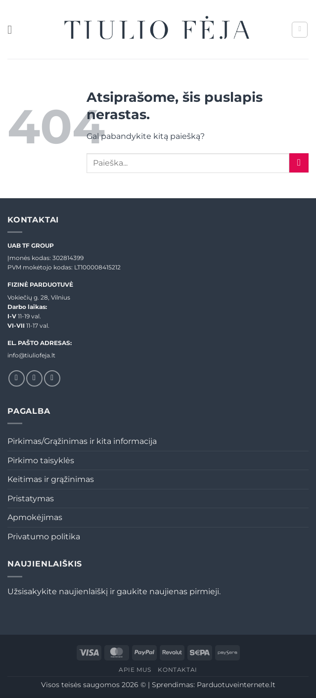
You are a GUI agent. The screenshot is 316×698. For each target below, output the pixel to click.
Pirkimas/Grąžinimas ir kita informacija (82, 441)
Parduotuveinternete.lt (236, 684)
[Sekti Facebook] (16, 378)
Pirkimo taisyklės (40, 460)
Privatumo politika (43, 536)
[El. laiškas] (52, 378)
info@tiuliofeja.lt (31, 355)
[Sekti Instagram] (34, 378)
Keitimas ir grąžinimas (50, 479)
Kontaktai (177, 669)
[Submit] (299, 163)
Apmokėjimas (34, 517)
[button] (13, 29)
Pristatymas (30, 498)
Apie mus (135, 669)
